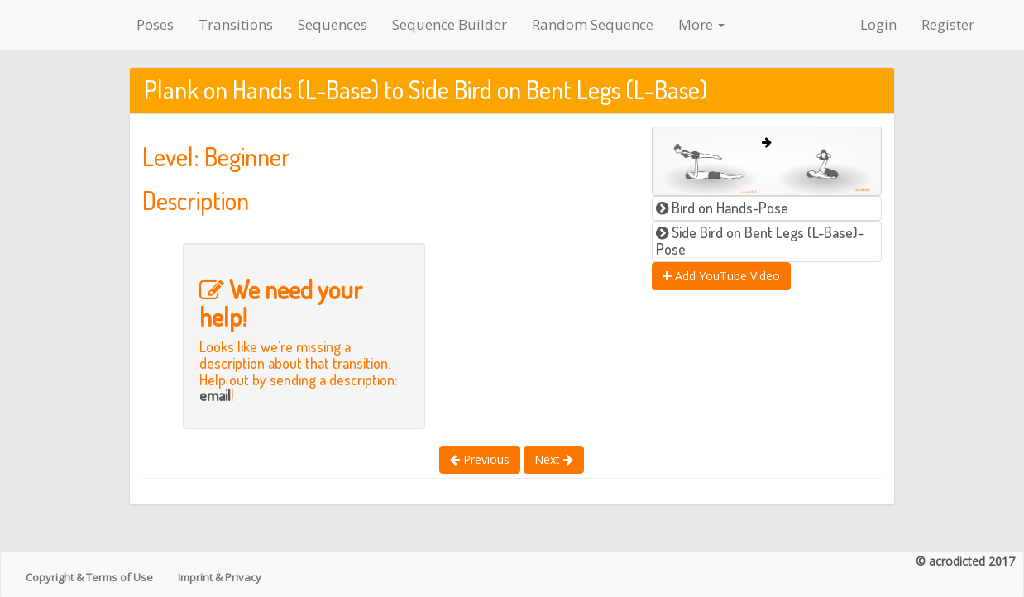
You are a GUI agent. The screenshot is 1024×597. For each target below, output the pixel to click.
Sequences (332, 24)
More (701, 24)
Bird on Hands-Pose (722, 207)
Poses (155, 24)
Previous (480, 459)
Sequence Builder (449, 24)
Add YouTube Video (721, 276)
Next (553, 459)
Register (947, 24)
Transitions (236, 24)
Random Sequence (592, 24)
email (215, 395)
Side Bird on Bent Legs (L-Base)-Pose (760, 240)
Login (878, 24)
